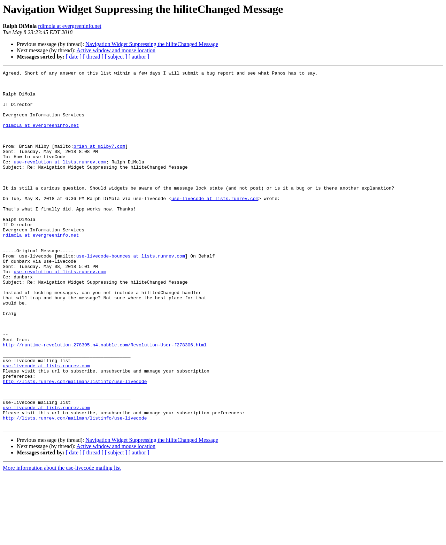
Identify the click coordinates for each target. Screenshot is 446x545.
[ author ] (139, 57)
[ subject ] (116, 57)
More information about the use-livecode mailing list (62, 539)
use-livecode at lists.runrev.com (215, 224)
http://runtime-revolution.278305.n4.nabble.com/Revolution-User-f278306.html (105, 400)
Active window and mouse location (116, 50)
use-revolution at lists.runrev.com (60, 180)
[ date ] (74, 57)
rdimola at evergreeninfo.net (69, 26)
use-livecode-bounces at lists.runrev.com (130, 293)
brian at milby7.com (99, 162)
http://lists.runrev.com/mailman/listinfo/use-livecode (75, 444)
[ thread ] (93, 57)
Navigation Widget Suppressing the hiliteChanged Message (151, 44)
